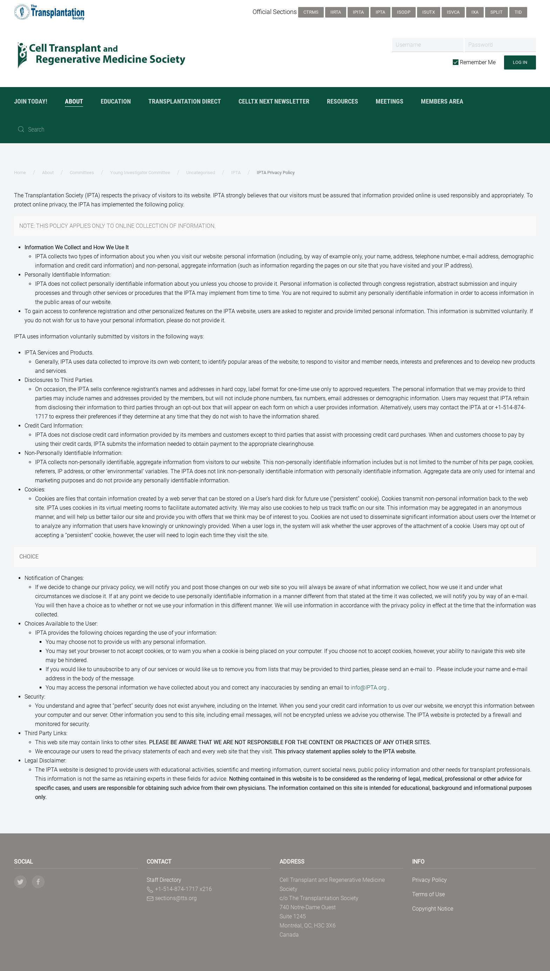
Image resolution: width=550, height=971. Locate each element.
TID (518, 12)
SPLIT (496, 12)
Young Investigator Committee (140, 172)
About (74, 101)
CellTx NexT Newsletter (274, 101)
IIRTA (335, 12)
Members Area (442, 101)
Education (116, 101)
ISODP (403, 12)
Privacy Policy (429, 880)
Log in (520, 62)
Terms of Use (428, 894)
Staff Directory (164, 880)
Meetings (389, 101)
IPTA (380, 12)
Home (20, 172)
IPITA (358, 12)
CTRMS (310, 12)
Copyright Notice (432, 908)
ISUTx (428, 12)
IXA (474, 12)
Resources (342, 101)
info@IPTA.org (369, 687)
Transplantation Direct (184, 101)
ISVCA (453, 12)
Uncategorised (200, 172)
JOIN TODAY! (30, 101)
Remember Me (474, 62)
